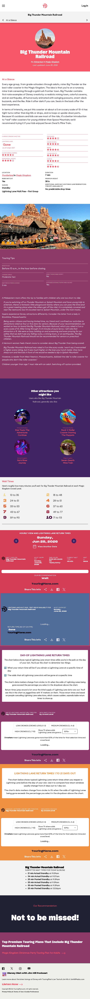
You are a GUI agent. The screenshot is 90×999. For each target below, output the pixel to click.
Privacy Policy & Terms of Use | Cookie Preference (20, 992)
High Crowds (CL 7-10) (25, 731)
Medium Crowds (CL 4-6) (62, 726)
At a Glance (11, 20)
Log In (85, 5)
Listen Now (13, 984)
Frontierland (7, 175)
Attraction (38, 62)
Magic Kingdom (52, 62)
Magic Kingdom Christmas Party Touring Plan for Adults (33, 952)
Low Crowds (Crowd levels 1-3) (31, 726)
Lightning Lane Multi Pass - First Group (20, 191)
